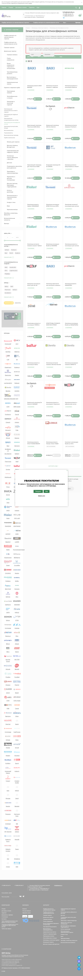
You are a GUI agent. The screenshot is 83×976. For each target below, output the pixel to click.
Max (46, 491)
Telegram (38, 491)
